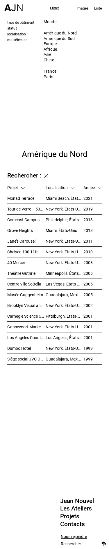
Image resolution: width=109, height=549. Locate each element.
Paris (48, 76)
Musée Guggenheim (25, 294)
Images (83, 8)
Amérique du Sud (59, 38)
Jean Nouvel (77, 501)
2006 (88, 273)
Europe (50, 43)
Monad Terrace (20, 198)
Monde (50, 21)
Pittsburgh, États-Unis (64, 316)
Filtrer (54, 8)
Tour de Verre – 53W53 (26, 209)
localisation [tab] (16, 34)
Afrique (50, 49)
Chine (49, 60)
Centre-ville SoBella (24, 284)
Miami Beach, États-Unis (64, 198)
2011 (88, 241)
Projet (16, 187)
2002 (88, 305)
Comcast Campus (23, 219)
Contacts (72, 524)
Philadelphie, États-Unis (64, 219)
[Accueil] (13, 5)
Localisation (60, 187)
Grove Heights (20, 230)
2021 (88, 198)
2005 (88, 284)
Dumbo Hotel (19, 348)
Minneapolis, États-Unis (64, 273)
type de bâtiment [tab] (20, 22)
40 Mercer (16, 262)
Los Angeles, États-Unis (64, 337)
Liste (98, 8)
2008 (88, 262)
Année (92, 187)
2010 (88, 252)
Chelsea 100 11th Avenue (26, 252)
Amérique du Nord (60, 33)
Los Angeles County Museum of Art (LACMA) (26, 337)
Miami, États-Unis (61, 230)
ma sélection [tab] (17, 39)
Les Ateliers (76, 508)
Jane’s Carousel (21, 241)
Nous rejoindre (74, 536)
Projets (69, 516)
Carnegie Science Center (26, 316)
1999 (88, 348)
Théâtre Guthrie (21, 273)
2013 (88, 219)
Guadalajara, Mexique (64, 294)
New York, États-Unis (64, 209)
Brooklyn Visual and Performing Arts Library (26, 305)
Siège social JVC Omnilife (26, 359)
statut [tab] (12, 28)
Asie (47, 54)
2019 (88, 209)
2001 (88, 316)
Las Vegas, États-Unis (64, 284)
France (50, 71)
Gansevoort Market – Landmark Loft (26, 327)
